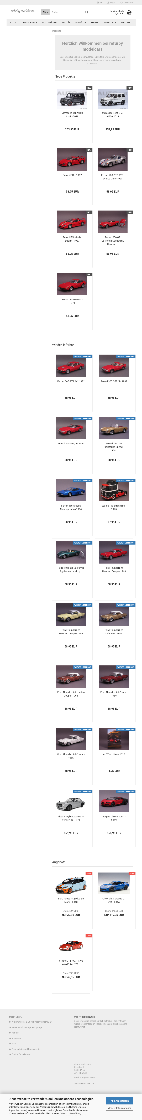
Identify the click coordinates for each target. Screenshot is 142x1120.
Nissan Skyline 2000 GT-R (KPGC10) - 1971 (70, 818)
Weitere (125, 22)
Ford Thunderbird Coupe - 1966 (114, 694)
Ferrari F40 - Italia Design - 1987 (72, 239)
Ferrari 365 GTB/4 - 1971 (72, 301)
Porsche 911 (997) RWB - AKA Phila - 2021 (71, 962)
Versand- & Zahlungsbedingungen (27, 1027)
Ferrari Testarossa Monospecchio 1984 (71, 507)
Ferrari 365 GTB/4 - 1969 (114, 381)
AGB (14, 1043)
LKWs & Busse (29, 22)
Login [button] (111, 2)
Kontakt (15, 1033)
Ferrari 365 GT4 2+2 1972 (71, 381)
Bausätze (80, 22)
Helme (94, 22)
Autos (13, 22)
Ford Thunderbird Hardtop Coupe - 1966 (114, 569)
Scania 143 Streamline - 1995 (114, 507)
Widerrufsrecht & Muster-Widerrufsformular (31, 1022)
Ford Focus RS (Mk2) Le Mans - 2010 (71, 900)
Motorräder (49, 22)
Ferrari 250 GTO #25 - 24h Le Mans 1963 (112, 177)
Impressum (17, 1038)
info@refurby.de (87, 1077)
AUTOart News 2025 (114, 754)
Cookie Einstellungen (21, 1054)
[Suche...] (45, 12)
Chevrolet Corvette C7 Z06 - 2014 (114, 900)
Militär (66, 22)
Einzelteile (109, 22)
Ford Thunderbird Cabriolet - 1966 (114, 632)
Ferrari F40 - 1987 (72, 175)
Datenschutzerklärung (70, 1113)
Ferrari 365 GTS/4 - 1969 (71, 443)
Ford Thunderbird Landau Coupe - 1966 (71, 694)
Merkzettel (126, 2)
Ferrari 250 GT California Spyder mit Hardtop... (113, 241)
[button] (99, 2)
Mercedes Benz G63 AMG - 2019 (72, 115)
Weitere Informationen (120, 1108)
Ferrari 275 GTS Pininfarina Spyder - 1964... (114, 447)
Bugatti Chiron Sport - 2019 (113, 818)
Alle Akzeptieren (120, 1100)
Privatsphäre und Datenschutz (26, 1049)
